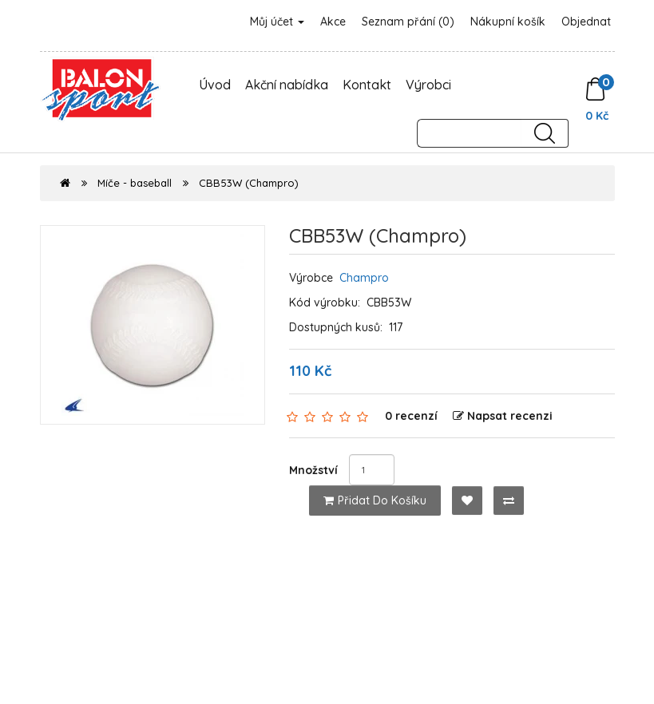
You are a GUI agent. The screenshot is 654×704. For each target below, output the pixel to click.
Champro (364, 278)
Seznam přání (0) (408, 21)
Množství (313, 470)
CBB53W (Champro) (249, 182)
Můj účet (277, 21)
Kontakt (367, 85)
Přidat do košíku (374, 500)
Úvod (215, 85)
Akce (333, 21)
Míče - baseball (134, 182)
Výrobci (428, 85)
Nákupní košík (507, 21)
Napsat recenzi (503, 416)
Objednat (586, 21)
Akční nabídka (286, 85)
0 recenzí (411, 416)
